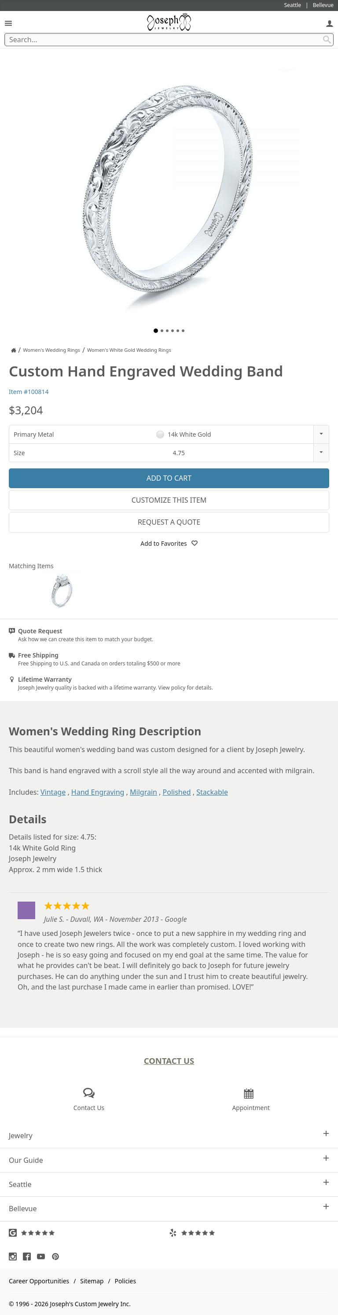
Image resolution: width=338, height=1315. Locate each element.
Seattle (169, 1184)
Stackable (212, 792)
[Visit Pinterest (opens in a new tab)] (57, 1256)
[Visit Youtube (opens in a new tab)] (43, 1256)
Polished (177, 792)
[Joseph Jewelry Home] (13, 350)
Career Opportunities (39, 1281)
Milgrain (143, 792)
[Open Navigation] (8, 23)
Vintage (53, 792)
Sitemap (91, 1281)
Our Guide (169, 1160)
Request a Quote (169, 522)
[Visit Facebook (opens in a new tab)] (29, 1256)
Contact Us (169, 1060)
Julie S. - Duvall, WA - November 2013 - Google (115, 919)
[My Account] (330, 23)
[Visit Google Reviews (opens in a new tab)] (89, 1233)
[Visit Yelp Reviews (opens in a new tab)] (249, 1233)
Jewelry (169, 1135)
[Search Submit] (327, 39)
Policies (125, 1281)
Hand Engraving (98, 792)
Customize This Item (169, 500)
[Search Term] (169, 39)
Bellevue (169, 1208)
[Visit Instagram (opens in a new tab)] (15, 1256)
